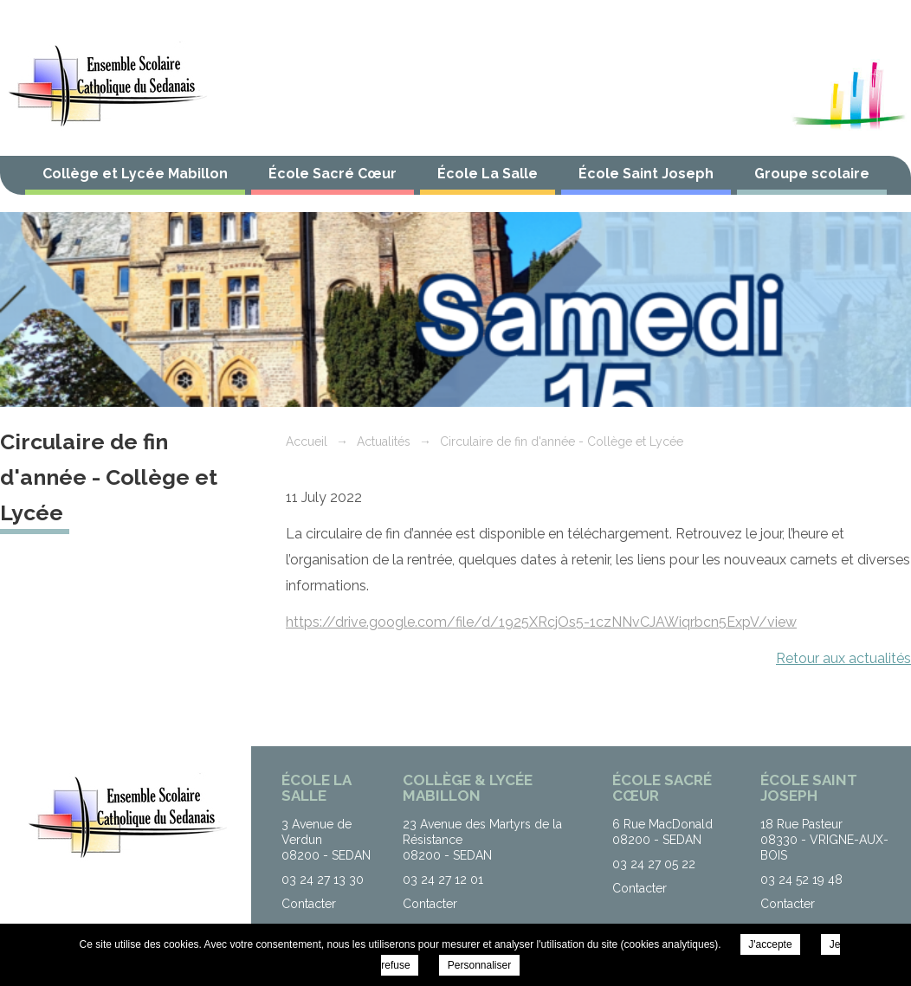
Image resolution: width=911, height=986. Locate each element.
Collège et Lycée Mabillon (135, 173)
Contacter (308, 904)
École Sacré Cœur (332, 173)
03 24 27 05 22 (653, 864)
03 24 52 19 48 (801, 879)
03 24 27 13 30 (322, 879)
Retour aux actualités (843, 658)
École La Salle (487, 173)
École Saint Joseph (646, 173)
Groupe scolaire (811, 173)
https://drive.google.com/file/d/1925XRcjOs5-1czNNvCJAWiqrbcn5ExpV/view (541, 622)
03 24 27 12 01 (443, 879)
